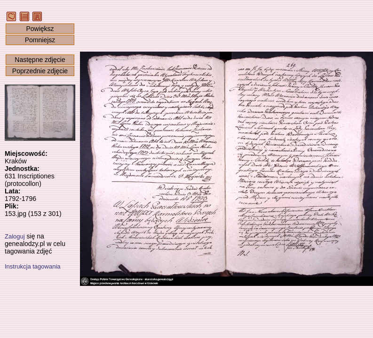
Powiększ (40, 28)
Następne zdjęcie (40, 59)
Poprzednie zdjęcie (40, 71)
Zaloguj (15, 236)
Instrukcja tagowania (33, 266)
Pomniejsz (40, 40)
